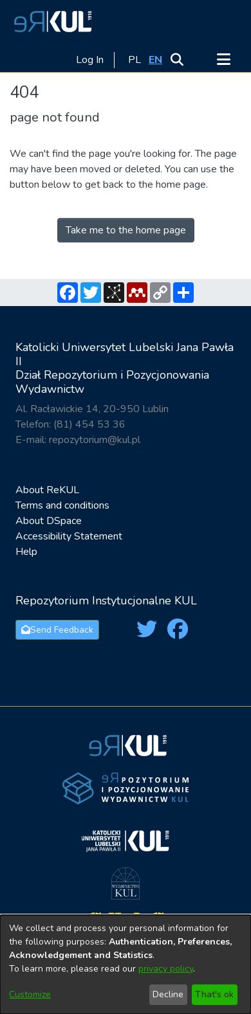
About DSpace (48, 521)
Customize (30, 994)
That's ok (214, 994)
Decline (168, 994)
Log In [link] (90, 60)
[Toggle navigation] (223, 60)
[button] (51, 21)
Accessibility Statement (68, 536)
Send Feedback (57, 630)
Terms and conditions (62, 505)
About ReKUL (47, 490)
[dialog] (125, 964)
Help (26, 552)
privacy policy (165, 969)
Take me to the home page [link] (126, 230)
